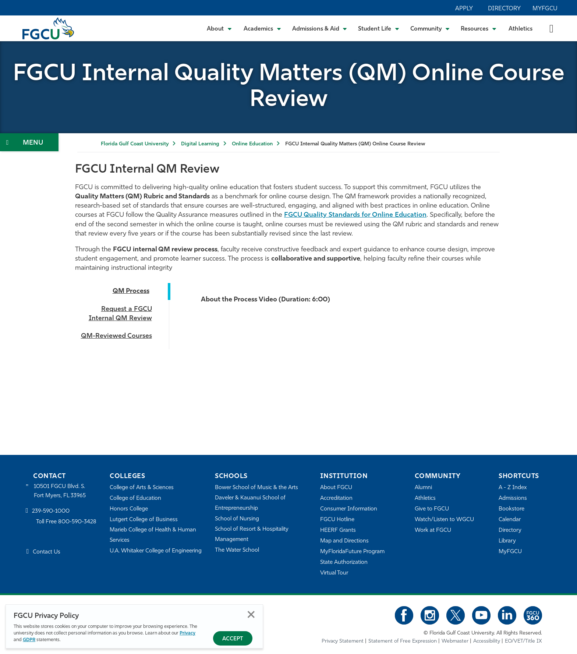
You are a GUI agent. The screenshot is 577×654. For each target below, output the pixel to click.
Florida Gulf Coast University (135, 144)
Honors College (129, 509)
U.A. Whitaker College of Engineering (156, 551)
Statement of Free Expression (402, 641)
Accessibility (486, 641)
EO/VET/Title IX (523, 641)
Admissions (513, 498)
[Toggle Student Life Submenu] (379, 28)
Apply (464, 9)
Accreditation (336, 498)
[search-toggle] (551, 28)
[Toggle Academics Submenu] (262, 28)
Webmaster (455, 641)
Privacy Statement (343, 641)
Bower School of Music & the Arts (256, 488)
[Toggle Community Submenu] (430, 28)
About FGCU (336, 488)
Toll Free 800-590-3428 (66, 522)
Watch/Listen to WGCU (444, 520)
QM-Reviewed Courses (116, 336)
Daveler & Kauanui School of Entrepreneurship (250, 503)
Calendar (510, 520)
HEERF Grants (338, 530)
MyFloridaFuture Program (352, 552)
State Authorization (344, 562)
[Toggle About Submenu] (219, 28)
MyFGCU (544, 9)
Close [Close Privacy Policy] (251, 614)
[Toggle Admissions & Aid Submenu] (320, 28)
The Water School (237, 550)
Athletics (520, 29)
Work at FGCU (433, 530)
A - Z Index (513, 488)
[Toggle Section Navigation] (29, 142)
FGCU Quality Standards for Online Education (355, 215)
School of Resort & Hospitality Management (251, 534)
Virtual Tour (334, 573)
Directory (504, 9)
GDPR (29, 639)
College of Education (135, 498)
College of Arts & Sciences (142, 488)
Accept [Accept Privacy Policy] (232, 639)
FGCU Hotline (337, 520)
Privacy (187, 633)
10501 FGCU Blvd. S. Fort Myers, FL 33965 (60, 491)
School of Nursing (237, 519)
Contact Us (46, 552)
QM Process (131, 291)
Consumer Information (348, 509)
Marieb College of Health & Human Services (153, 535)
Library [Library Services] (507, 541)
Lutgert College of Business (144, 520)
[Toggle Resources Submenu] (478, 28)
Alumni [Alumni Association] (423, 488)
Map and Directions (344, 541)
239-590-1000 (51, 511)
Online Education (252, 144)
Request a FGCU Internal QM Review (120, 314)
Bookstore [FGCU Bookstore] (511, 509)
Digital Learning (200, 144)
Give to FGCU (432, 509)
